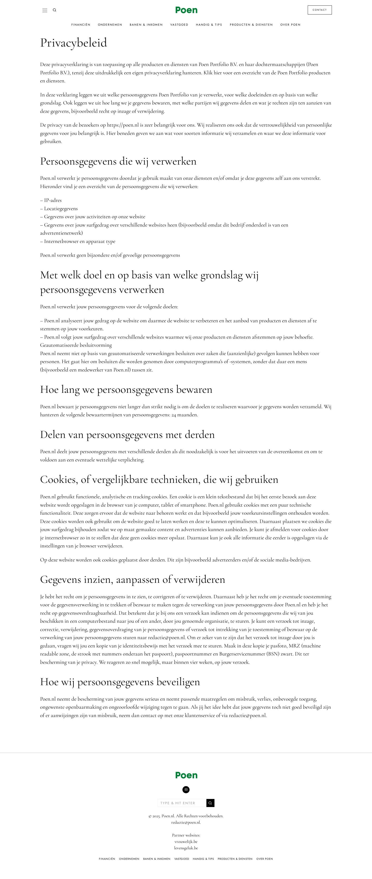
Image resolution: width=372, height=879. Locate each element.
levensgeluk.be (186, 847)
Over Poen (290, 25)
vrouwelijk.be (186, 841)
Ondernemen (110, 25)
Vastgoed (179, 25)
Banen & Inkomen (146, 25)
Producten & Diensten (251, 25)
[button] (210, 803)
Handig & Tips (209, 25)
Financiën (80, 25)
